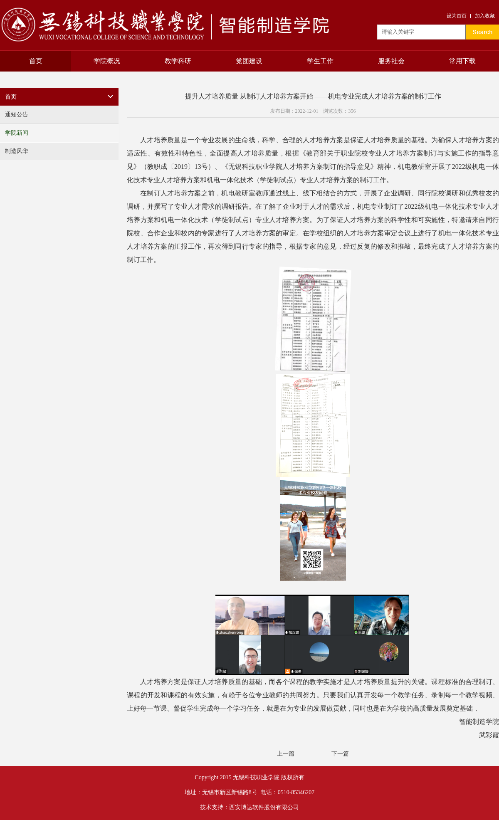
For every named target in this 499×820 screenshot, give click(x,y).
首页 (35, 60)
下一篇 (340, 754)
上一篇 (285, 754)
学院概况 (107, 60)
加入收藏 (485, 16)
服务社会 (391, 60)
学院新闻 (16, 133)
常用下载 (462, 60)
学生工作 (320, 60)
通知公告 (16, 114)
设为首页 (457, 16)
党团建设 (249, 60)
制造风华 (16, 151)
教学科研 (178, 60)
